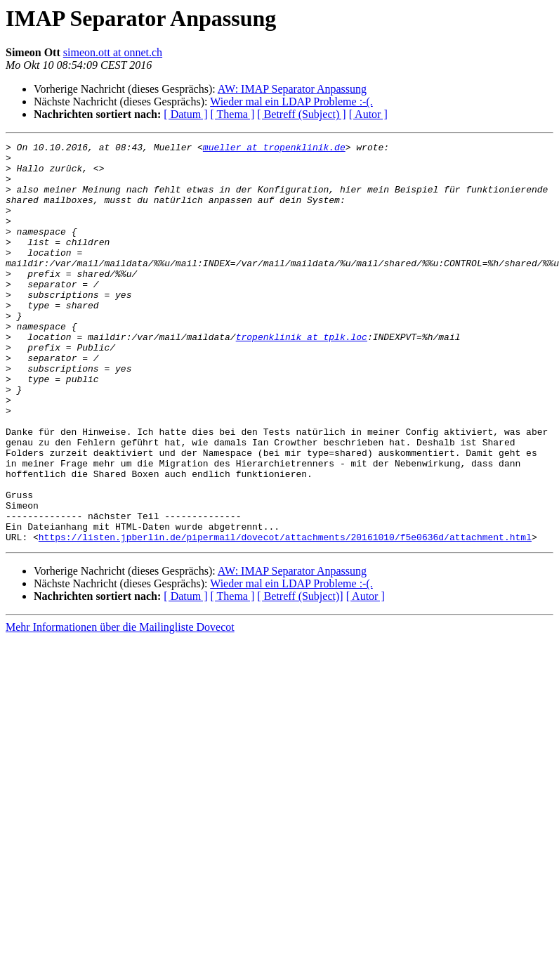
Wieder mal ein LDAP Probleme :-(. (291, 101)
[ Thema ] (233, 114)
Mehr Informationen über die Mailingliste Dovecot (120, 707)
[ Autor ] (368, 114)
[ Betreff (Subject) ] (301, 114)
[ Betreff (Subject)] (300, 676)
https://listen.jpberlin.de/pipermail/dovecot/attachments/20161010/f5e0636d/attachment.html (285, 616)
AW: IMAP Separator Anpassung (292, 89)
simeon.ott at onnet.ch (112, 52)
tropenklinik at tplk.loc (301, 376)
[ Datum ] (185, 114)
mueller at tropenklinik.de (274, 149)
